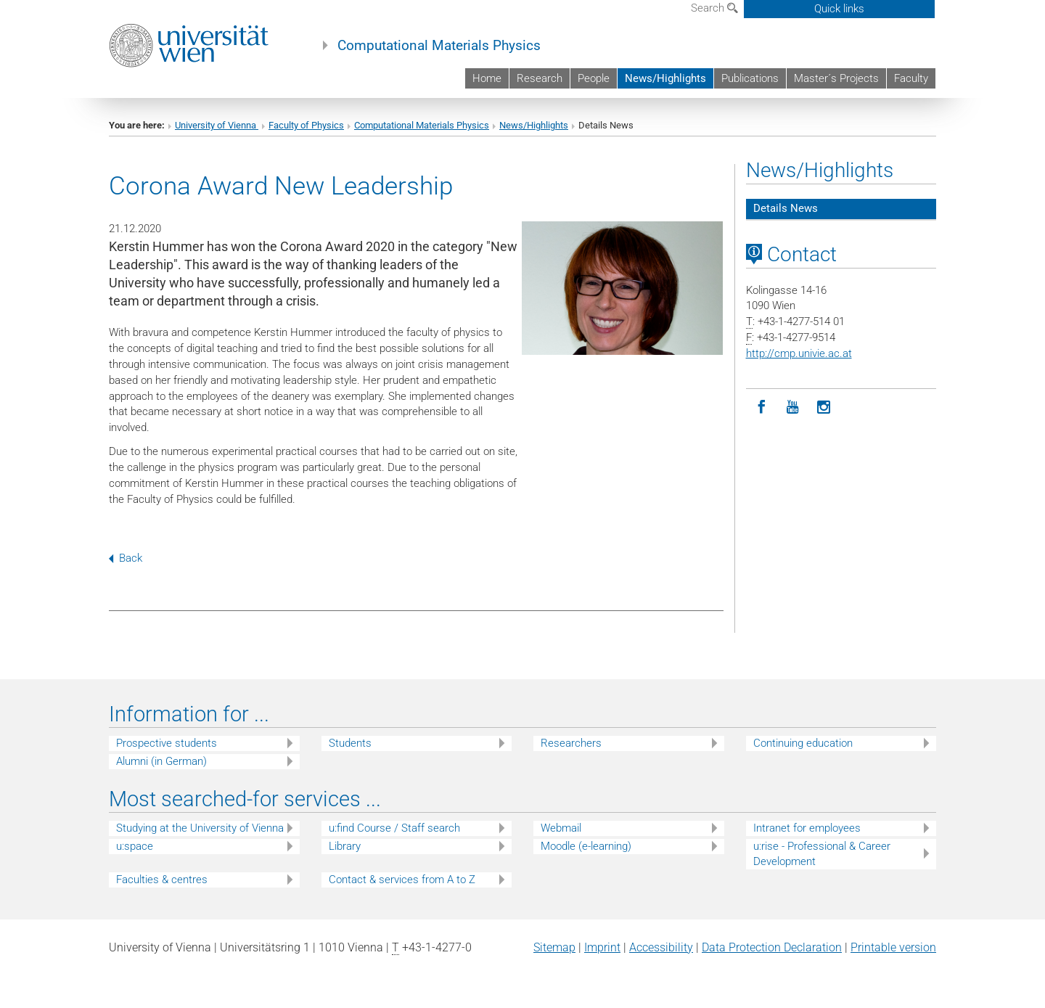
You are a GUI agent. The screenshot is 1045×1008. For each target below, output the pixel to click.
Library (345, 846)
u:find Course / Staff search (394, 828)
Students (350, 743)
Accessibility (661, 947)
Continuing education (803, 743)
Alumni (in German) (161, 761)
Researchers (571, 743)
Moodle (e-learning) (586, 846)
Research (539, 78)
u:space (134, 846)
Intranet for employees (807, 828)
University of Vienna (216, 125)
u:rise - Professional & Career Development (821, 854)
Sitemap (554, 947)
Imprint (602, 947)
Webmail (561, 828)
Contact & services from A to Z (402, 879)
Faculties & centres (162, 879)
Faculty (911, 78)
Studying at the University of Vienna (200, 828)
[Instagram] (824, 407)
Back (125, 558)
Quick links (839, 8)
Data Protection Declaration (772, 947)
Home (486, 78)
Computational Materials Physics (439, 46)
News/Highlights (665, 78)
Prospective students (166, 743)
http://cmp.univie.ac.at (799, 353)
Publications (750, 78)
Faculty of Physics (306, 125)
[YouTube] (792, 407)
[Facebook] (761, 407)
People (594, 78)
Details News (785, 208)
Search (714, 8)
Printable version (893, 947)
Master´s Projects (836, 78)
